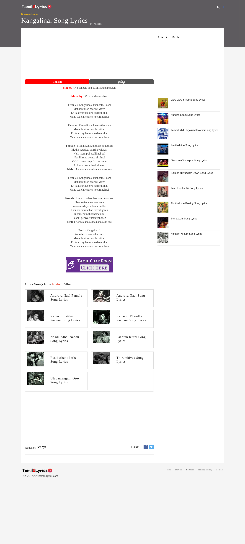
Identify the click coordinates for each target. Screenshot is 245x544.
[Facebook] (223, 7)
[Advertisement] (89, 54)
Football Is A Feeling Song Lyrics (189, 203)
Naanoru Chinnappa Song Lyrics (189, 160)
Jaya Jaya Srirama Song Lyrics (188, 99)
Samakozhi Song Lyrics (184, 218)
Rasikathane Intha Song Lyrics (63, 359)
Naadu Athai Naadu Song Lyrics (64, 339)
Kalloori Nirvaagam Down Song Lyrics (192, 173)
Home (168, 470)
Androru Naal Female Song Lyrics (66, 297)
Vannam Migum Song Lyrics (186, 233)
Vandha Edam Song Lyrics (185, 115)
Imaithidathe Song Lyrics (184, 145)
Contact (219, 470)
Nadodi (98, 24)
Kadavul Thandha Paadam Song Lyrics (131, 318)
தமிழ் (121, 81)
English (57, 81)
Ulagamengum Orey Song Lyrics (65, 380)
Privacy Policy (205, 470)
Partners (190, 470)
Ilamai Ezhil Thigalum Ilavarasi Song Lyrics (194, 130)
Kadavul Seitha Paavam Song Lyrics (65, 318)
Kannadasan (30, 14)
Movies (178, 470)
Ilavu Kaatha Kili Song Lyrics (187, 188)
